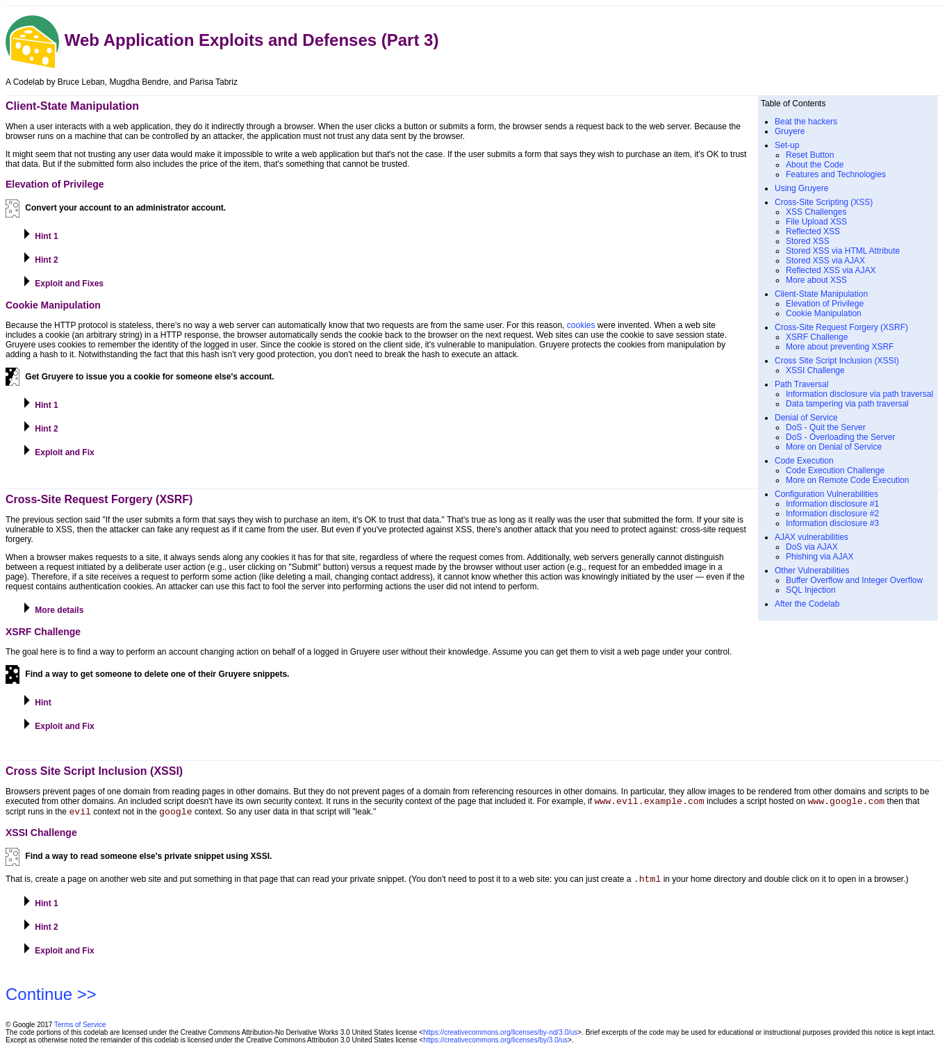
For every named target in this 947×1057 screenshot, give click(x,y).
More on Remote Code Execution (847, 480)
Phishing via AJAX (819, 557)
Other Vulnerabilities (812, 570)
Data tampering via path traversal (847, 404)
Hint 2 (40, 258)
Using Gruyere (801, 188)
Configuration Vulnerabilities (826, 494)
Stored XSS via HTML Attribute (843, 251)
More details (52, 609)
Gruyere (790, 131)
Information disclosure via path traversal (859, 394)
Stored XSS (808, 241)
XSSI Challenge (815, 370)
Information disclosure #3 (832, 523)
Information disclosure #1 (832, 504)
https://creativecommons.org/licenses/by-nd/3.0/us (500, 1038)
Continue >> (51, 1000)
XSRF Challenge (817, 337)
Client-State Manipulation (821, 294)
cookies (581, 325)
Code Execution (804, 461)
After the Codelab (807, 604)
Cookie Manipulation (824, 313)
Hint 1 (40, 235)
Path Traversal (801, 384)
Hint (36, 701)
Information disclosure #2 (832, 513)
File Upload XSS (816, 222)
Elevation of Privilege (825, 304)
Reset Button (810, 155)
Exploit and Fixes (63, 282)
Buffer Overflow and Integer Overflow (854, 580)
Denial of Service (806, 418)
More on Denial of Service (834, 447)
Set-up (787, 145)
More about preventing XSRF (840, 347)
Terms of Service (80, 1031)
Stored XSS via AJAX (825, 260)
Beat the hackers (806, 121)
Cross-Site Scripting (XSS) (824, 202)
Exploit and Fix (58, 451)
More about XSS (816, 280)
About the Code (814, 165)
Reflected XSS (813, 231)
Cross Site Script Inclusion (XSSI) (837, 361)
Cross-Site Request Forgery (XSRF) (841, 327)
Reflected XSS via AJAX (830, 270)
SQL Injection (811, 590)
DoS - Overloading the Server (840, 437)
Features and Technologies (836, 174)
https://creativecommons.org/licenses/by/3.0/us (495, 1046)
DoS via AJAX (812, 547)
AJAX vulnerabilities (811, 537)
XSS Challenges (816, 212)
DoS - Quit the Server (826, 427)
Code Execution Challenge (835, 470)
